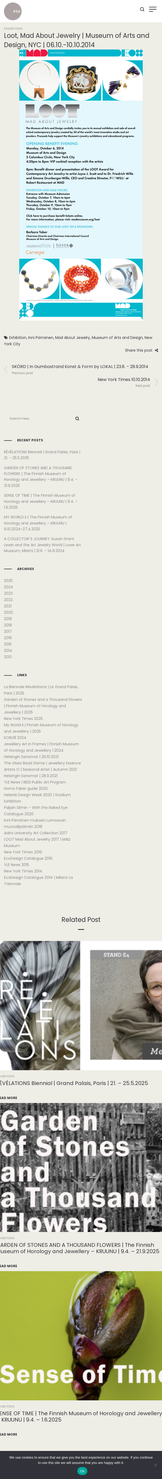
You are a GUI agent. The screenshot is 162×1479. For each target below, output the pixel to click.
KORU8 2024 (15, 737)
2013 (8, 657)
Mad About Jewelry (72, 337)
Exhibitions (13, 29)
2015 (8, 644)
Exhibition (17, 337)
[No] (155, 1465)
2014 (8, 650)
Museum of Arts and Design (117, 337)
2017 (8, 631)
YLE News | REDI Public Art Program (35, 782)
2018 (8, 625)
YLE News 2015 (16, 864)
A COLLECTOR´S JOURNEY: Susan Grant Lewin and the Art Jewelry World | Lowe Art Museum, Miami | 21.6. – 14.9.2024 (42, 544)
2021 (8, 606)
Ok (82, 1471)
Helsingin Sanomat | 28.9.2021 (31, 775)
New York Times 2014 (23, 871)
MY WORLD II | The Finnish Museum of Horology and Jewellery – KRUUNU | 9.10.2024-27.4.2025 (38, 523)
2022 (8, 599)
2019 (8, 618)
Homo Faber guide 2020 (26, 788)
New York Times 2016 (23, 852)
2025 (8, 580)
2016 (8, 637)
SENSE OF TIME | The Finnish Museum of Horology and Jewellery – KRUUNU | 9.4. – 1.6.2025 (41, 501)
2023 (8, 593)
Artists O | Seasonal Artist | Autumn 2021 (40, 769)
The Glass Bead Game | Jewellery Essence (42, 763)
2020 (8, 612)
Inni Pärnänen (40, 337)
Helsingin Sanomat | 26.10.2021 (31, 756)
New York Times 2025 (23, 718)
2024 (8, 587)
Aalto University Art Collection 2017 (35, 833)
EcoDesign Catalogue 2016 (28, 858)
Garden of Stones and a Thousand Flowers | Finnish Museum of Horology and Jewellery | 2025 (43, 706)
